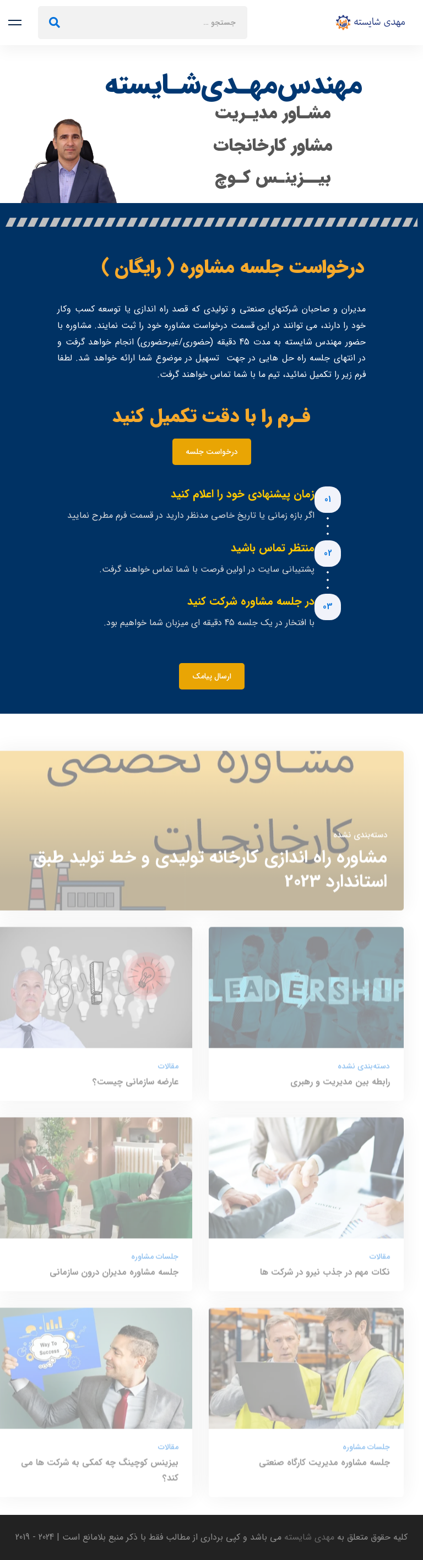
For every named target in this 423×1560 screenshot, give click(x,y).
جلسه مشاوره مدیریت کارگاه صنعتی (324, 1467)
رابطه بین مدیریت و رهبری (340, 1086)
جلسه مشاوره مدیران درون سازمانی (114, 1277)
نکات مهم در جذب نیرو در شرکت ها (325, 1277)
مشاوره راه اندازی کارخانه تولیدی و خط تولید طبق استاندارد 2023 (210, 874)
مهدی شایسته (307, 1537)
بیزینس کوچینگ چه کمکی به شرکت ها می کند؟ (99, 1475)
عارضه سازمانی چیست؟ (135, 1086)
